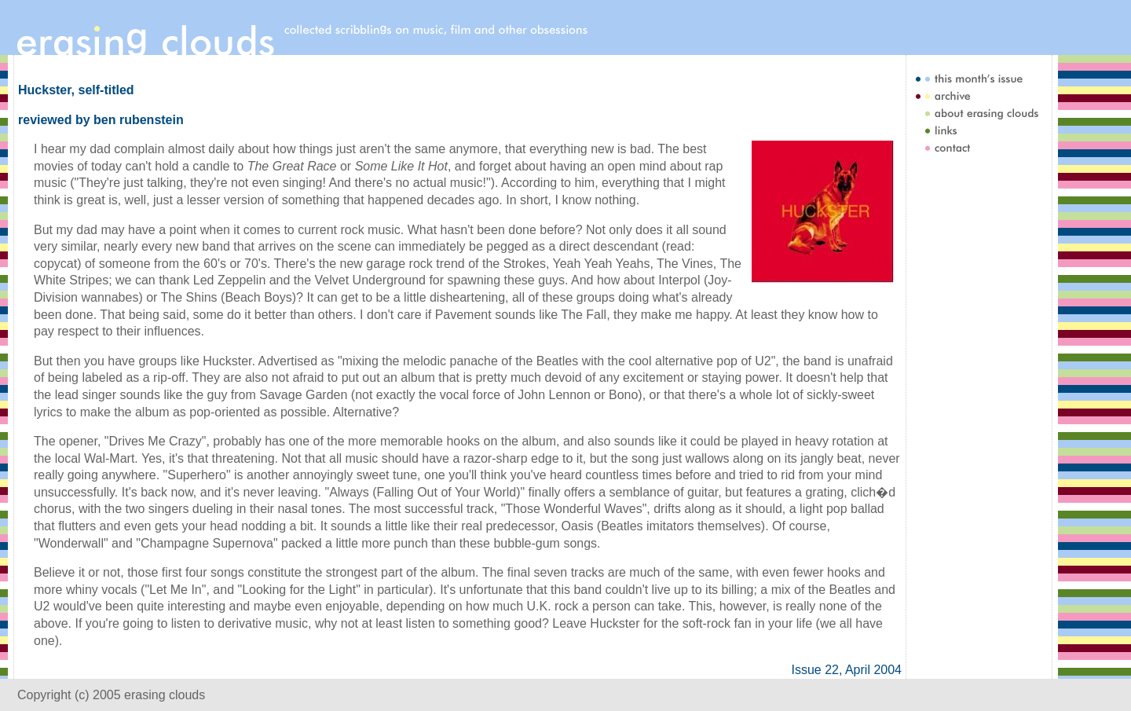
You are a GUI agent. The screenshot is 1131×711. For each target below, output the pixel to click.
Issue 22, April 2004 (846, 669)
